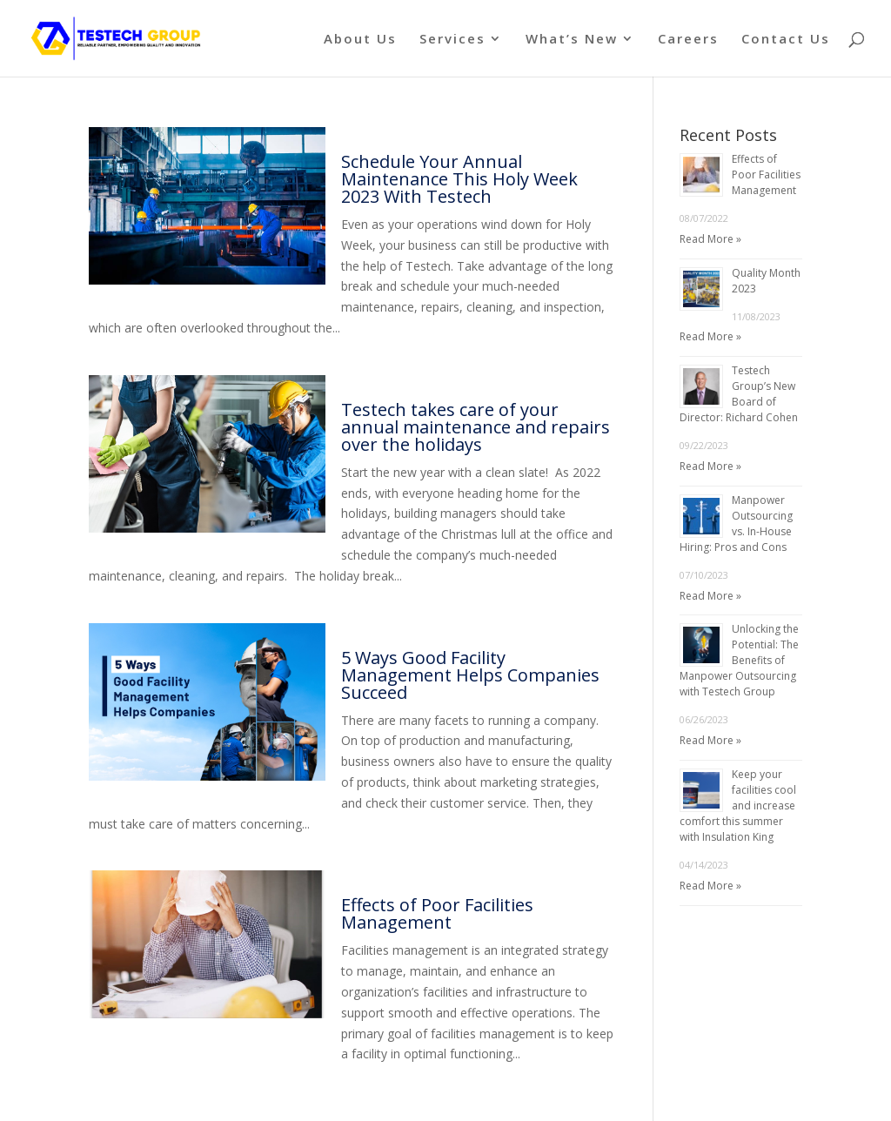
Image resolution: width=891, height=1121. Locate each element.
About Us (360, 39)
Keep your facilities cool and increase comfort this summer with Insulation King (738, 805)
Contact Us (785, 39)
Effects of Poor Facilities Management (437, 913)
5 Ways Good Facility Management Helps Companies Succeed (470, 675)
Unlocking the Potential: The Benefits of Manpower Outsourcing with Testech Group (739, 660)
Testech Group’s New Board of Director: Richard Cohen (739, 394)
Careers (688, 39)
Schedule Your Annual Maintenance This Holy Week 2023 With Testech (459, 179)
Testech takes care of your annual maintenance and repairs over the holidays (475, 427)
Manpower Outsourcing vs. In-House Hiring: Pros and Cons (736, 523)
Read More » (710, 239)
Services (452, 39)
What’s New (572, 39)
